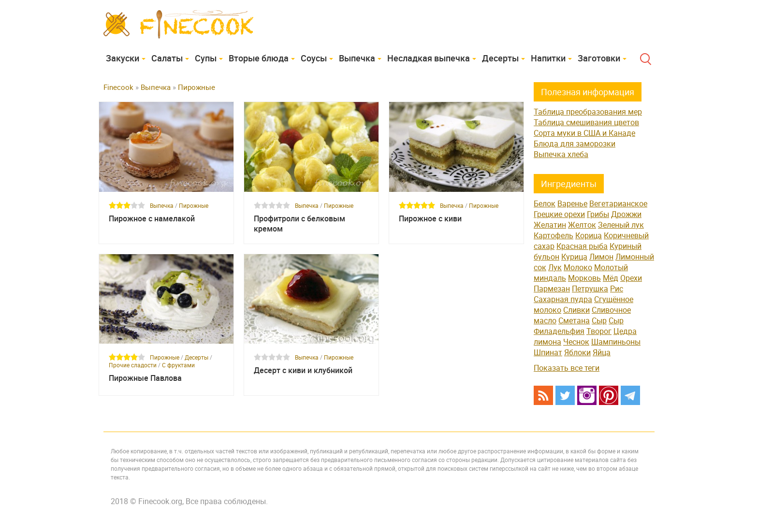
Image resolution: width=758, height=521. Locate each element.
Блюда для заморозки (574, 143)
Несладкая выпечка (428, 58)
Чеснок (576, 341)
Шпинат (548, 352)
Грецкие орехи (559, 214)
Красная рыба (582, 246)
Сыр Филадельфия (579, 325)
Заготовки (599, 58)
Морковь (584, 278)
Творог (599, 331)
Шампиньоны (616, 341)
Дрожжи (626, 214)
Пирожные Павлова (145, 378)
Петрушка (590, 288)
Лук (555, 267)
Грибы (598, 214)
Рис (616, 288)
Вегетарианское (618, 203)
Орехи (631, 278)
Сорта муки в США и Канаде (584, 133)
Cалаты (167, 58)
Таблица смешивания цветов (586, 122)
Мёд (610, 278)
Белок (544, 203)
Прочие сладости (133, 365)
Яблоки (577, 352)
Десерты (500, 58)
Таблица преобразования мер (588, 111)
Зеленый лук (621, 224)
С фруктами (178, 365)
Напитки (548, 58)
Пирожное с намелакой (152, 219)
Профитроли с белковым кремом (299, 224)
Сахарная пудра (563, 299)
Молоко (578, 267)
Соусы (314, 58)
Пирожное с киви (430, 219)
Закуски (122, 58)
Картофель (553, 235)
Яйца (602, 352)
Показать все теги (566, 367)
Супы (206, 58)
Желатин (550, 224)
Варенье (572, 203)
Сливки (576, 309)
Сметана (574, 320)
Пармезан (552, 288)
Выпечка (357, 58)
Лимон (601, 256)
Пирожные (193, 205)
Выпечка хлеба (561, 154)
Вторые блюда (259, 58)
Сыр (599, 320)
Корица (588, 235)
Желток (582, 224)
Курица (574, 256)
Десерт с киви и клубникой (303, 370)
